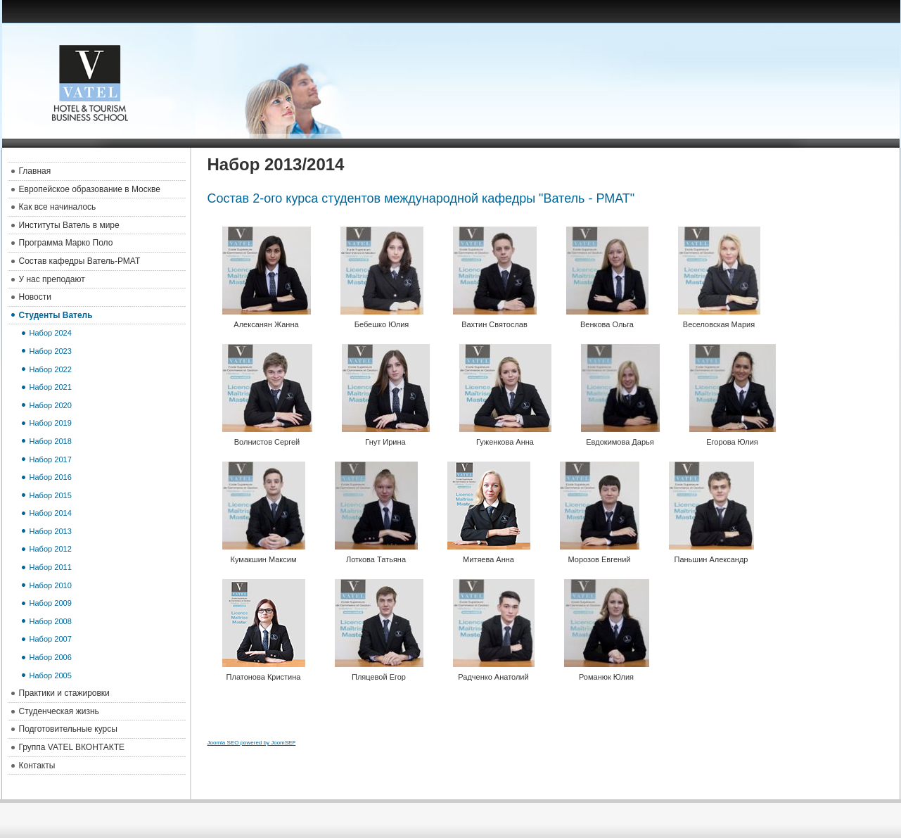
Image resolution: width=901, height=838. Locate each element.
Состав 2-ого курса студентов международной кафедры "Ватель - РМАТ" (421, 198)
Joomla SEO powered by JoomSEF (251, 742)
